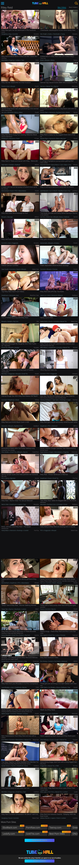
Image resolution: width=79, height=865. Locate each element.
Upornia (36, 635)
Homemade (43, 243)
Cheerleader (56, 34)
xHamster (74, 452)
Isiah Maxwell (44, 191)
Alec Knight (43, 34)
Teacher (13, 766)
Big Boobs (17, 609)
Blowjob (47, 60)
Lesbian (17, 60)
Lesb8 (75, 792)
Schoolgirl (60, 504)
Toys (68, 687)
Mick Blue (4, 373)
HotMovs (36, 766)
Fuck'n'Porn (35, 452)
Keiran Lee (49, 217)
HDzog (37, 400)
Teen (22, 60)
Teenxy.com (60, 827)
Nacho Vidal (5, 504)
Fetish (18, 138)
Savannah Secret (45, 164)
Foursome (13, 661)
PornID (37, 112)
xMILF (37, 609)
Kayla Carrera (44, 452)
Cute (61, 164)
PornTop (75, 400)
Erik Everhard (5, 191)
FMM (57, 766)
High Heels (4, 164)
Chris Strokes (5, 452)
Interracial (10, 112)
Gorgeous (71, 164)
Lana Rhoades (5, 687)
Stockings (63, 400)
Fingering (11, 60)
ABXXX (37, 164)
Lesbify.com (13, 833)
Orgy (10, 34)
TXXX (37, 687)
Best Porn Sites (60, 833)
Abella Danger (5, 713)
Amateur (56, 243)
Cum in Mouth (53, 191)
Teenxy (75, 60)
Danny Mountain (6, 635)
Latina (57, 635)
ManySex (36, 504)
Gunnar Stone (5, 661)
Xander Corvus (5, 766)
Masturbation (22, 191)
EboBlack (74, 295)
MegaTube (36, 739)
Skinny (52, 60)
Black (20, 112)
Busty (61, 217)
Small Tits (4, 347)
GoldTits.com (36, 833)
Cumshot (15, 34)
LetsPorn (74, 191)
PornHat (75, 739)
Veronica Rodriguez (45, 400)
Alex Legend (43, 635)
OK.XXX (75, 347)
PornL (37, 60)
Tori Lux (42, 583)
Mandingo (43, 504)
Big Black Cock (60, 112)
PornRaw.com (36, 827)
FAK (38, 321)
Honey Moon (5, 530)
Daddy (50, 34)
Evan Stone (4, 739)
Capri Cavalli (5, 269)
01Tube (37, 138)
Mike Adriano (44, 347)
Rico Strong (43, 661)
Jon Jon (3, 112)
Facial (12, 191)
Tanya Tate (4, 609)
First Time (51, 792)
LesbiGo (75, 818)
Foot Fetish (57, 661)
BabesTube (35, 269)
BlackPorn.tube (34, 295)
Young (63, 34)
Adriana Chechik (45, 818)
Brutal (42, 60)
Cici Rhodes (51, 687)
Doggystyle (15, 243)
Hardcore (66, 217)
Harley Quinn (44, 321)
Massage (10, 217)
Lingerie (69, 400)
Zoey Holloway (44, 739)
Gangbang (4, 34)
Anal (8, 86)
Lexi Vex (42, 217)
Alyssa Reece (55, 164)
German (42, 86)
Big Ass (56, 86)
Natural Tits (49, 86)
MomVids (74, 86)
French (3, 86)
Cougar (51, 452)
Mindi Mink (4, 60)
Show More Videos (39, 840)
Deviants (36, 34)
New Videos (62, 7)
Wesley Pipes (44, 112)
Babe (65, 164)
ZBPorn (37, 217)
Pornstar (54, 269)
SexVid (75, 112)
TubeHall (74, 635)
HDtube (75, 164)
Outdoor (21, 635)
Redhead (17, 164)
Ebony (58, 687)
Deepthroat (4, 138)
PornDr (37, 86)
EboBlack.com (13, 827)
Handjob (11, 164)
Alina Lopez (43, 792)
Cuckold (26, 530)
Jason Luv (43, 295)
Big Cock (63, 138)
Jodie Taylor (43, 687)
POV (16, 191)
